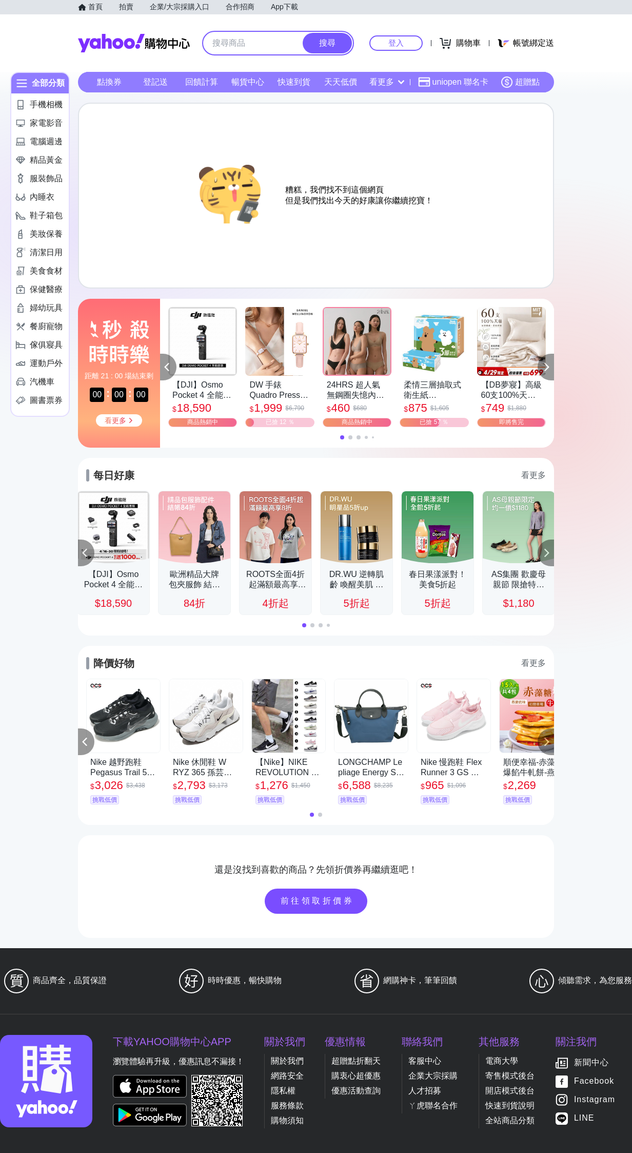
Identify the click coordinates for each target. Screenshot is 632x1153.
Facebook (594, 1081)
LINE (584, 1118)
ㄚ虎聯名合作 (433, 1105)
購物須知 (287, 1120)
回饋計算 (201, 82)
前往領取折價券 (317, 900)
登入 (396, 43)
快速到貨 (294, 82)
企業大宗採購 (433, 1075)
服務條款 (287, 1105)
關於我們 (287, 1060)
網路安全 (287, 1075)
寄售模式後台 (510, 1075)
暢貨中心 (247, 82)
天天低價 (340, 82)
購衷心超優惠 (356, 1075)
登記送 (155, 82)
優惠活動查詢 (356, 1090)
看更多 (386, 82)
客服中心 (424, 1060)
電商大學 (501, 1060)
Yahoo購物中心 (134, 43)
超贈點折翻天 (356, 1060)
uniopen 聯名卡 (453, 82)
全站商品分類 (510, 1120)
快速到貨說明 (510, 1105)
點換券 (109, 82)
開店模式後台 (510, 1090)
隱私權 (283, 1090)
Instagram (594, 1100)
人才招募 (424, 1090)
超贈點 (520, 82)
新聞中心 (591, 1063)
